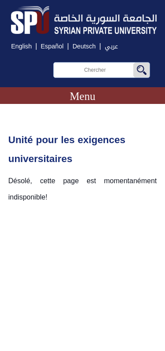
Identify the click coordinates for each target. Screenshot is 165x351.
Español (51, 46)
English (21, 46)
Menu (82, 96)
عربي (111, 46)
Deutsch (84, 46)
